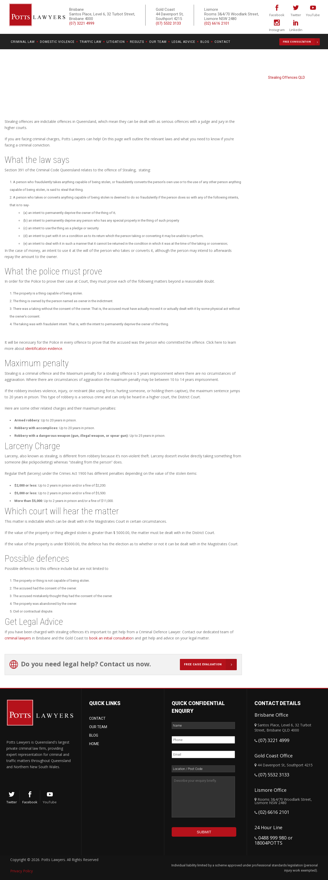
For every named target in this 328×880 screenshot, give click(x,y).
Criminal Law (232, 73)
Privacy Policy (21, 870)
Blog (93, 735)
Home (94, 744)
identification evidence (43, 348)
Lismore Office (270, 790)
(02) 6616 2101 (216, 23)
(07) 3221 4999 (273, 740)
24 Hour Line (268, 827)
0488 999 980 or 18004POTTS (273, 840)
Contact (97, 718)
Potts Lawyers (206, 73)
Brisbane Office (271, 715)
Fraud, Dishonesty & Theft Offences (276, 73)
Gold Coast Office (273, 756)
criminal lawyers (18, 638)
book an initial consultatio (110, 638)
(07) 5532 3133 (168, 23)
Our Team (98, 727)
